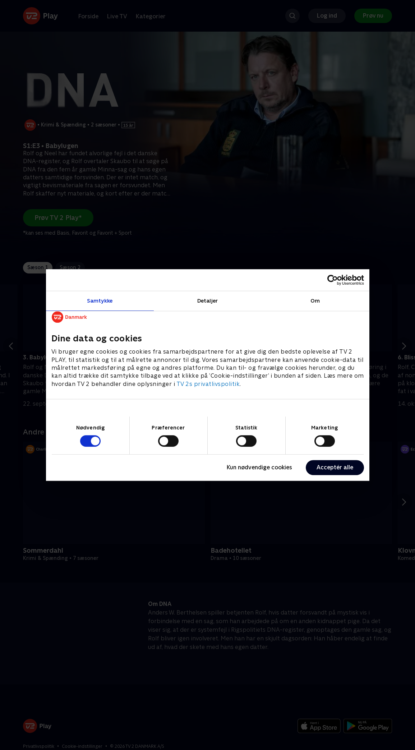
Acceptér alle (335, 467)
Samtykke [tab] (99, 301)
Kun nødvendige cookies (259, 467)
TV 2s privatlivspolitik (208, 384)
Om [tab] (315, 301)
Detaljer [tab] (207, 301)
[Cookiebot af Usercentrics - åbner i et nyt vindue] (332, 280)
